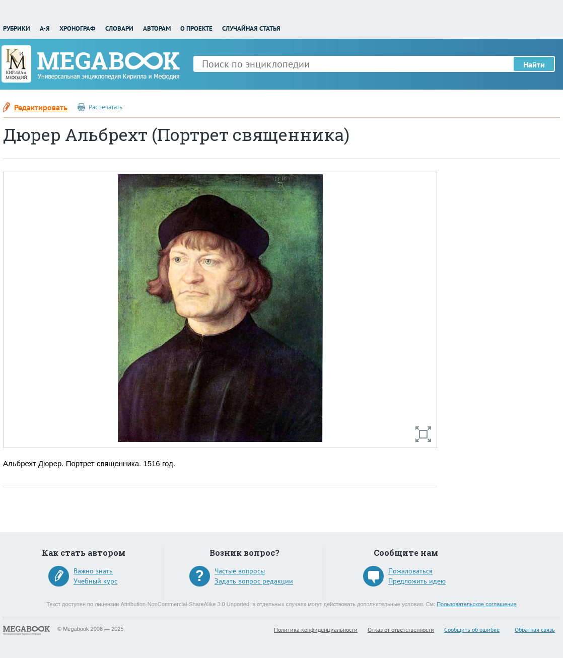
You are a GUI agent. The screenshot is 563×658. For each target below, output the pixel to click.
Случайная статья (251, 28)
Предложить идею (417, 581)
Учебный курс (95, 581)
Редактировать (40, 107)
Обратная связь (535, 629)
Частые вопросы (240, 570)
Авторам (157, 28)
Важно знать (93, 570)
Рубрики (16, 28)
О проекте (196, 28)
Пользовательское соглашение (476, 604)
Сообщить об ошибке (472, 629)
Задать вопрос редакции (254, 581)
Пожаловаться (410, 570)
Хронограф (77, 28)
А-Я (45, 28)
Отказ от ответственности (401, 629)
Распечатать (105, 107)
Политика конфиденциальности (316, 629)
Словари (119, 28)
